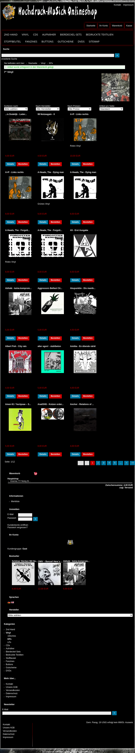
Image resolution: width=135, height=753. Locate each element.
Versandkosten (13, 690)
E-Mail (10, 514)
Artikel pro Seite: (107, 106)
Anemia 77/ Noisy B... (20, 481)
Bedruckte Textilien (99, 34)
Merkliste (15, 501)
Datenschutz (11, 693)
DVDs (81, 41)
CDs (35, 34)
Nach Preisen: (74, 106)
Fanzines (31, 41)
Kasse (129, 25)
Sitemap (94, 41)
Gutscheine (66, 41)
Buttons (47, 41)
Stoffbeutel (12, 41)
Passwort (12, 518)
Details (10, 164)
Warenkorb (117, 25)
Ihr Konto (103, 25)
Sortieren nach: (11, 106)
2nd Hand (11, 34)
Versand (128, 487)
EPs (10, 639)
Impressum (128, 5)
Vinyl (25, 34)
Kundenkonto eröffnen (18, 525)
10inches (12, 636)
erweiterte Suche (9, 59)
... (121, 463)
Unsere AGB (11, 687)
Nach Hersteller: (43, 106)
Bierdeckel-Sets (71, 34)
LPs (9, 642)
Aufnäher (49, 34)
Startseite (90, 25)
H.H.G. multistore (84, 752)
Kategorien (9, 624)
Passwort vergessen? (18, 527)
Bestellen (23, 164)
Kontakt (117, 5)
